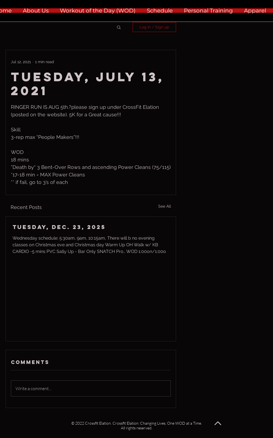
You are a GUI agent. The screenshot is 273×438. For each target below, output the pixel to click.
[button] (118, 27)
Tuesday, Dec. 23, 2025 (59, 226)
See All (164, 206)
